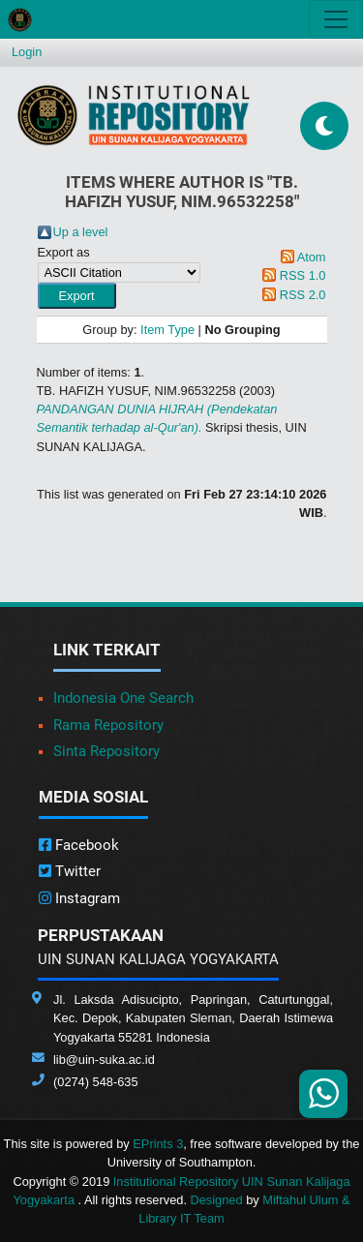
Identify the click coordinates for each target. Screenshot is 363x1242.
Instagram (79, 898)
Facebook (79, 845)
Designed (217, 1200)
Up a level (80, 232)
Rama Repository (108, 725)
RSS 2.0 (303, 295)
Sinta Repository (106, 751)
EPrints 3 (158, 1143)
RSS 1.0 (303, 275)
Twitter (70, 871)
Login (27, 52)
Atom (311, 257)
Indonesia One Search (123, 698)
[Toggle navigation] (336, 19)
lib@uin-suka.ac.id (104, 1059)
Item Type (167, 329)
